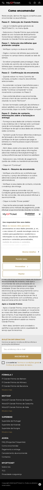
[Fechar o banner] (39, 214)
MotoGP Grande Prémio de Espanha (17, 400)
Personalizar (21, 266)
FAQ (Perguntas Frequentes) (13, 442)
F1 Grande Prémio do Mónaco (14, 382)
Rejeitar (21, 274)
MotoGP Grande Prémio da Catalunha (17, 404)
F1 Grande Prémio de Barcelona (15, 386)
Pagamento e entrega (11, 449)
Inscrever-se (21, 356)
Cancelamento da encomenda (14, 453)
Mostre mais (7, 390)
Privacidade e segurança (12, 474)
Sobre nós (6, 467)
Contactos (6, 457)
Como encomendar (10, 446)
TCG (3, 471)
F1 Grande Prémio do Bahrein (14, 379)
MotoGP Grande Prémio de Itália (15, 407)
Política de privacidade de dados (19, 365)
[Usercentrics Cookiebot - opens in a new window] (26, 214)
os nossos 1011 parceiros (19, 226)
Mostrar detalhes (29, 252)
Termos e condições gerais (28, 363)
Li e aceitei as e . (23, 364)
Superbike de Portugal (11, 421)
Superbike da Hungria (11, 428)
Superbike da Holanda (11, 425)
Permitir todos (21, 259)
